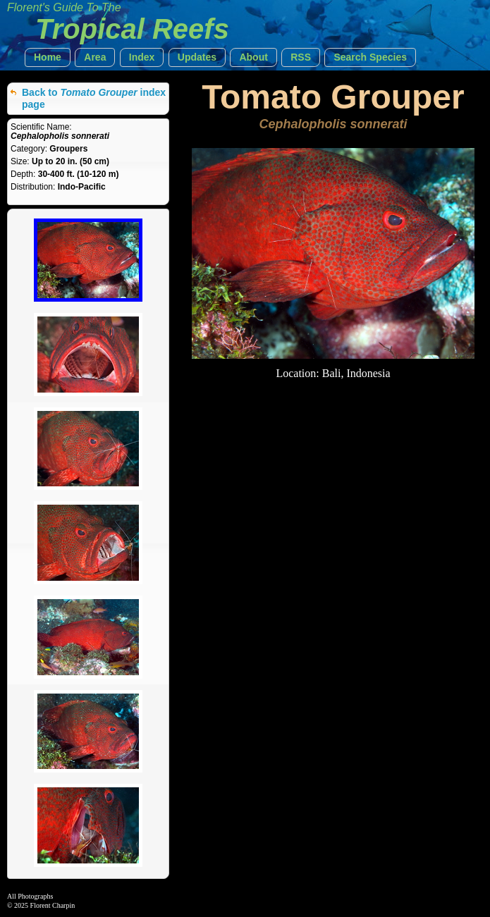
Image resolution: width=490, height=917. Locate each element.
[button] (48, 57)
